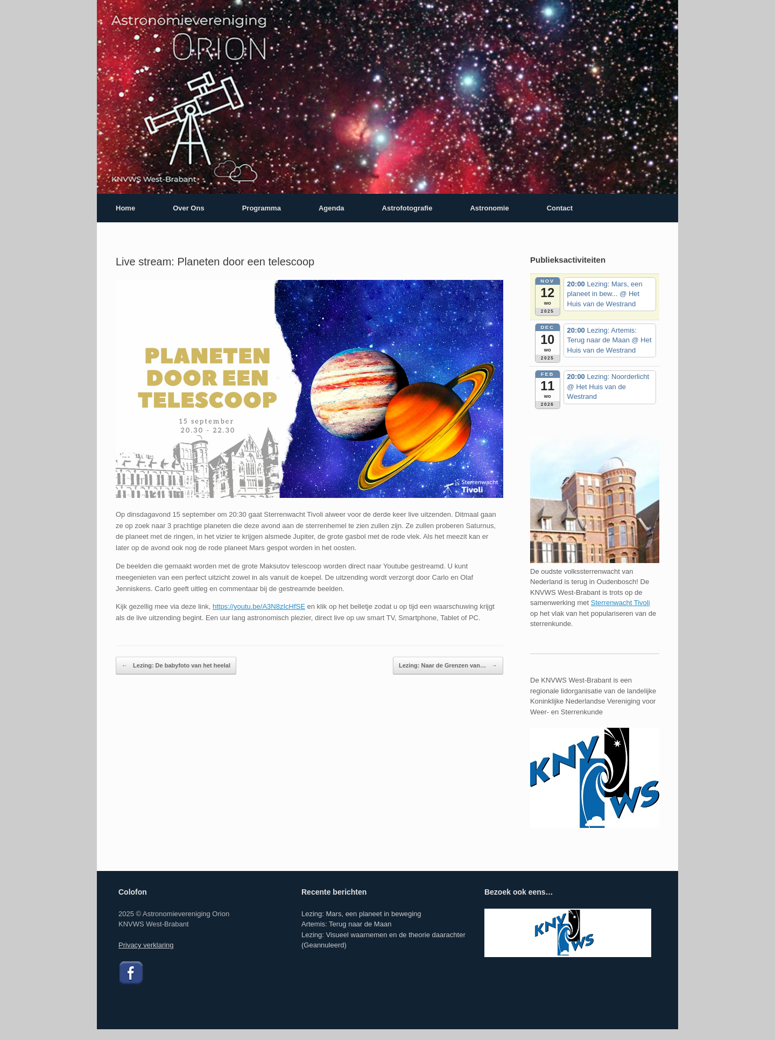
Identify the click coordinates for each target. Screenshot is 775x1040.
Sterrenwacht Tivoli (620, 603)
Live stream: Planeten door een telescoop (215, 262)
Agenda (331, 208)
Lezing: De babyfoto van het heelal (176, 665)
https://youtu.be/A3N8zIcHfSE (259, 606)
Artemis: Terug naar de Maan (346, 924)
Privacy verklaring (146, 945)
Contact (560, 208)
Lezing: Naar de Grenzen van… (448, 665)
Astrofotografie (407, 208)
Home (125, 208)
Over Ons (189, 208)
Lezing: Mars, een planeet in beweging (361, 914)
